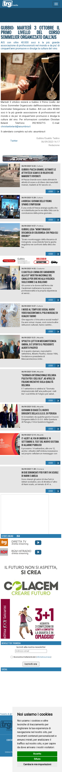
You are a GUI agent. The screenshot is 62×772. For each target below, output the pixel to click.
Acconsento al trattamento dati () (32, 657)
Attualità (40, 338)
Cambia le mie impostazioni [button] (37, 764)
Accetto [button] (37, 753)
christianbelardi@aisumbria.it (16, 126)
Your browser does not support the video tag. (25, 514)
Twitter (14, 140)
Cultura (40, 166)
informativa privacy (44, 657)
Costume (41, 269)
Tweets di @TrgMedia (10, 714)
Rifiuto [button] (37, 759)
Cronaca (40, 469)
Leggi (54, 191)
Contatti (10, 740)
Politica (40, 226)
